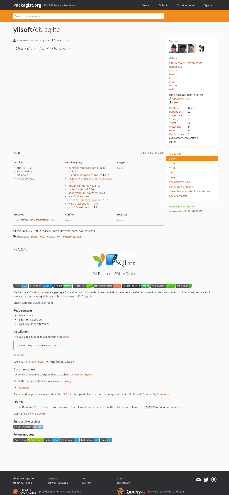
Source (173, 70)
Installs (173, 108)
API (84, 478)
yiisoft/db (22, 178)
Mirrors (86, 482)
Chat (172, 81)
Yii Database (41, 292)
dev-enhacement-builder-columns (189, 191)
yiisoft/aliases (77, 196)
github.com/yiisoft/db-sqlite (185, 63)
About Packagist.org (24, 478)
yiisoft (174, 102)
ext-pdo (21, 175)
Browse (146, 5)
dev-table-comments (181, 186)
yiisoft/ (24, 29)
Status (121, 478)
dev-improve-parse (180, 182)
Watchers (174, 126)
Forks (172, 130)
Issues (173, 74)
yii (60, 236)
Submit (163, 5)
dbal (35, 236)
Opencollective (179, 98)
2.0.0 (172, 158)
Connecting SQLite (81, 374)
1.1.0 (172, 168)
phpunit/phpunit (79, 185)
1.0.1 (172, 172)
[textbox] (88, 16)
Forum (173, 85)
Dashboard (123, 482)
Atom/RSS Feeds (22, 482)
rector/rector (76, 189)
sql (43, 236)
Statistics (52, 478)
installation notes (34, 361)
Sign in (208, 5)
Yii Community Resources (154, 394)
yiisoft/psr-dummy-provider (85, 200)
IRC (171, 78)
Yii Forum (67, 394)
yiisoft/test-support (80, 203)
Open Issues (176, 134)
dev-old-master (178, 196)
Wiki (171, 89)
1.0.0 (172, 177)
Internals (23, 387)
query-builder (73, 236)
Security (174, 119)
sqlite (51, 236)
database (23, 236)
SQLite (89, 292)
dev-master (176, 154)
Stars (172, 123)
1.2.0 (172, 163)
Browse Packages (57, 482)
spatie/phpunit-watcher (83, 193)
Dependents (176, 111)
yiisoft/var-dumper (80, 207)
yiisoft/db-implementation (32, 220)
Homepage (175, 66)
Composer (63, 336)
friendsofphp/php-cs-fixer (84, 175)
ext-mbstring (24, 171)
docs (44, 381)
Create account (186, 5)
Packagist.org (27, 5)
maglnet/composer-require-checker (90, 178)
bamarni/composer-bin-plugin (87, 167)
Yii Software (38, 413)
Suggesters (175, 115)
